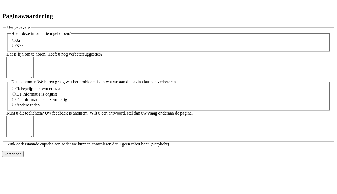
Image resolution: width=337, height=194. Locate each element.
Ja (18, 40)
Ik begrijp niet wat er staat (39, 93)
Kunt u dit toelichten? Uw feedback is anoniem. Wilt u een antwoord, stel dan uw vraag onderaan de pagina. (99, 117)
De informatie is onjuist (36, 98)
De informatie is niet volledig (41, 103)
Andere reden (28, 109)
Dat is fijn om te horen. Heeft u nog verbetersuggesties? (54, 54)
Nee (19, 46)
